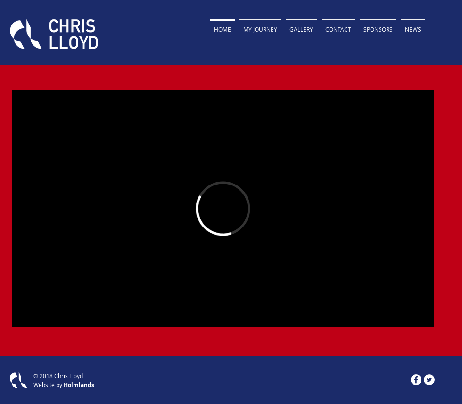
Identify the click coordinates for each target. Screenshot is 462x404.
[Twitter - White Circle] (429, 379)
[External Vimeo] (223, 208)
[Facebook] (416, 379)
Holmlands (79, 385)
